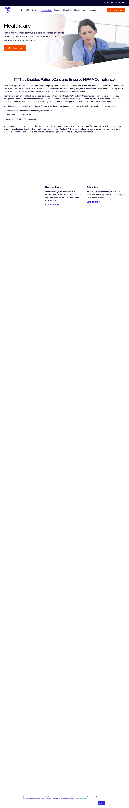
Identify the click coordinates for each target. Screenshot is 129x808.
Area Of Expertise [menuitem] (14, 787)
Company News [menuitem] (42, 778)
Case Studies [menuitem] (41, 775)
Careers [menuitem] (92, 10)
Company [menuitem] (42, 763)
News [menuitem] (69, 775)
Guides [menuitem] (70, 770)
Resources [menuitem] (74, 763)
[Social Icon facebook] (102, 792)
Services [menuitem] (35, 10)
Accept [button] (101, 803)
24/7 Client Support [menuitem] (112, 3)
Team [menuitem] (39, 770)
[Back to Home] (7, 10)
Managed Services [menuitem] (10, 792)
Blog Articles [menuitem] (72, 767)
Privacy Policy (82, 798)
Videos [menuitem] (70, 772)
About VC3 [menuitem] (24, 10)
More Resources (64, 745)
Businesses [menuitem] (41, 791)
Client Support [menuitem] (80, 10)
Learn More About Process (64, 559)
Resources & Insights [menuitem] (62, 10)
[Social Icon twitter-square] (106, 792)
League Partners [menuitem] (42, 772)
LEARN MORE (93, 167)
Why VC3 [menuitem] (40, 767)
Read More (15, 368)
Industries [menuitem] (46, 10)
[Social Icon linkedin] (98, 792)
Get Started (116, 10)
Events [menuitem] (70, 778)
